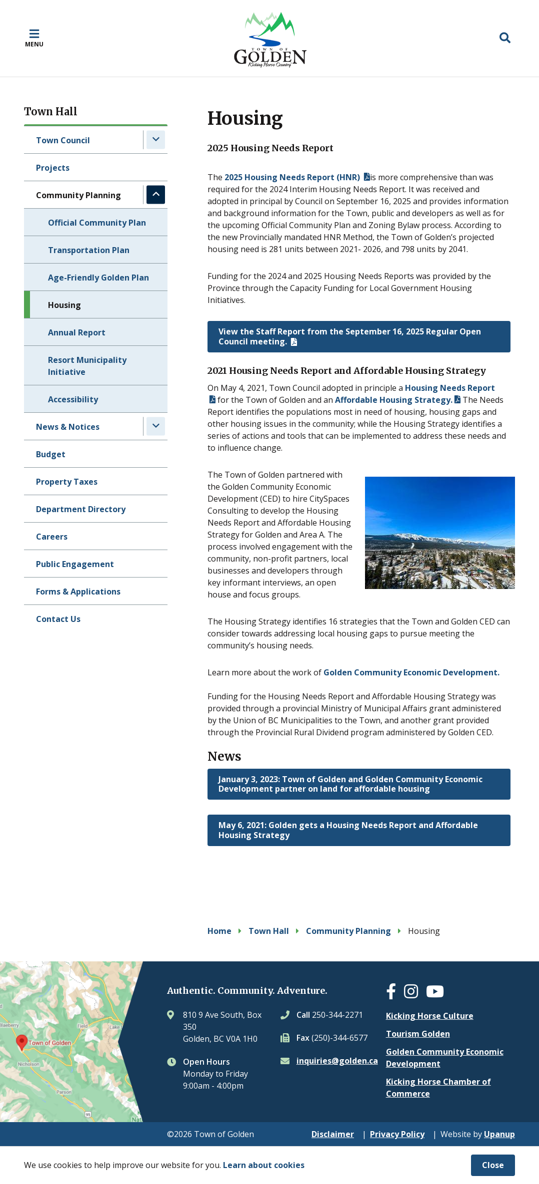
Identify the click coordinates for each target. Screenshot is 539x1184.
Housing (64, 304)
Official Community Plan (97, 222)
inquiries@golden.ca (337, 1060)
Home (220, 930)
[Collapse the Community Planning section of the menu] (155, 194)
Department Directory (81, 509)
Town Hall (268, 930)
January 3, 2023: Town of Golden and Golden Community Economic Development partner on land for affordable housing (350, 784)
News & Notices (68, 426)
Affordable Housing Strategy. (393, 399)
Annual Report (77, 332)
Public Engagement (75, 564)
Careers (52, 536)
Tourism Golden (418, 1033)
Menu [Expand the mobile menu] (34, 44)
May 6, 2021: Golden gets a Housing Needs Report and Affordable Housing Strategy (348, 830)
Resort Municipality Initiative (87, 365)
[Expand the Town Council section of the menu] (155, 139)
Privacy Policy (397, 1134)
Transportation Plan (89, 250)
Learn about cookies (263, 1165)
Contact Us (58, 618)
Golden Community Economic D (386, 672)
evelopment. (474, 672)
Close (493, 1165)
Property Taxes (67, 481)
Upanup (499, 1134)
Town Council (63, 140)
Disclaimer (333, 1134)
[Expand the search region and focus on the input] (505, 38)
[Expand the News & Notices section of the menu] (155, 426)
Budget (51, 454)
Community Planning (78, 195)
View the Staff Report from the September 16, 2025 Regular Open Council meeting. (349, 336)
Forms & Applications (78, 591)
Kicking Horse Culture (430, 1015)
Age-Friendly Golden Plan (98, 277)
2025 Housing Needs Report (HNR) (293, 177)
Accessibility (73, 399)
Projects (53, 167)
